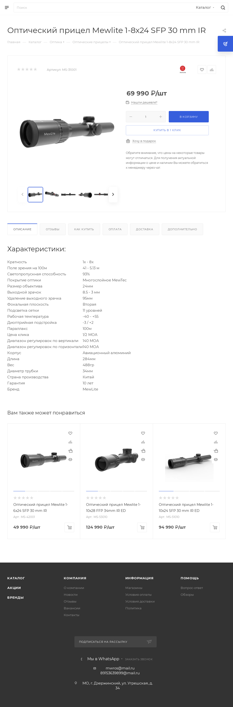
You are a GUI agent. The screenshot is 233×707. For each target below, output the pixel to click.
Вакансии (72, 608)
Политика (133, 608)
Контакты (71, 615)
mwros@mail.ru (120, 668)
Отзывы (53, 229)
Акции (14, 587)
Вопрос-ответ (192, 587)
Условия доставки (140, 601)
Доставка (144, 229)
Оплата (115, 229)
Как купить (84, 229)
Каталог (16, 578)
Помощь (190, 578)
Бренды (15, 597)
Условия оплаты (138, 594)
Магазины (133, 587)
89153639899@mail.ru (120, 672)
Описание (22, 229)
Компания (75, 578)
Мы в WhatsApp (103, 659)
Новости (71, 594)
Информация (139, 578)
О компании (74, 587)
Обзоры (187, 594)
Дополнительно (182, 229)
